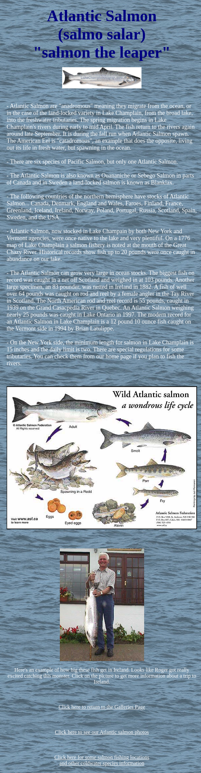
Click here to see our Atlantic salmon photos (102, 732)
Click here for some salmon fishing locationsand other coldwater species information (101, 760)
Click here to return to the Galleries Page (102, 707)
